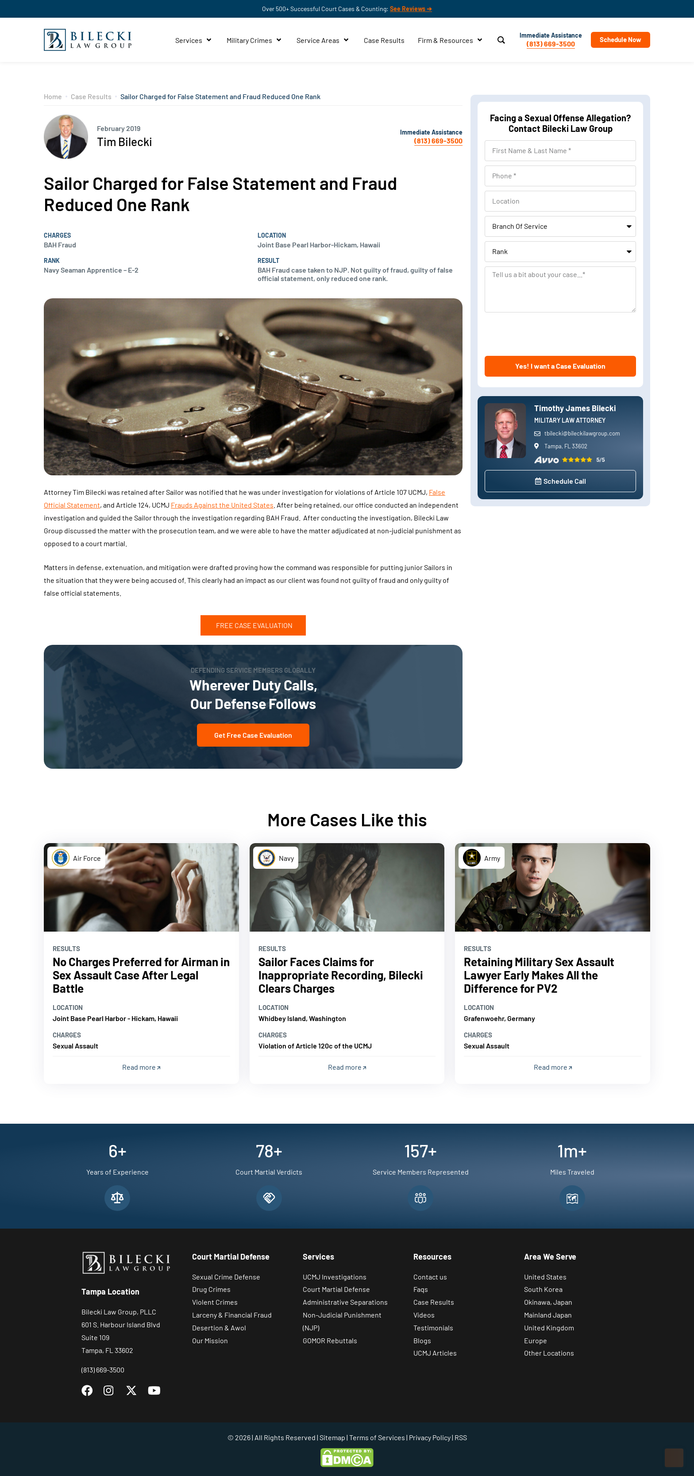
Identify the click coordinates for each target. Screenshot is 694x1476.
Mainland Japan (548, 1314)
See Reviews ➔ (411, 8)
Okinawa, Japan (548, 1302)
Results (66, 948)
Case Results (91, 96)
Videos (424, 1314)
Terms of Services (377, 1437)
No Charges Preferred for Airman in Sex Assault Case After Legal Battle (141, 975)
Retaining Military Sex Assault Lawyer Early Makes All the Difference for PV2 (539, 975)
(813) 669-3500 (551, 43)
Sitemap (332, 1437)
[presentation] (552, 334)
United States (545, 1276)
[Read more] (141, 887)
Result (268, 261)
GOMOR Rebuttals (330, 1340)
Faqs (420, 1289)
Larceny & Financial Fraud (232, 1314)
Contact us (430, 1276)
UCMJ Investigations (334, 1276)
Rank (52, 261)
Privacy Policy (430, 1437)
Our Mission (210, 1340)
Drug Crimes (211, 1289)
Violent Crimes (215, 1302)
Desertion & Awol (219, 1327)
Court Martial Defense (336, 1289)
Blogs (422, 1340)
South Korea (543, 1289)
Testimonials (433, 1327)
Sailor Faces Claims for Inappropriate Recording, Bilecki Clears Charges (340, 975)
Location (272, 235)
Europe (535, 1340)
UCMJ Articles (435, 1353)
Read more (141, 1067)
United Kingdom (549, 1327)
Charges (57, 235)
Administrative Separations (345, 1302)
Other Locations (549, 1353)
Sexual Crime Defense (226, 1276)
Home (53, 96)
